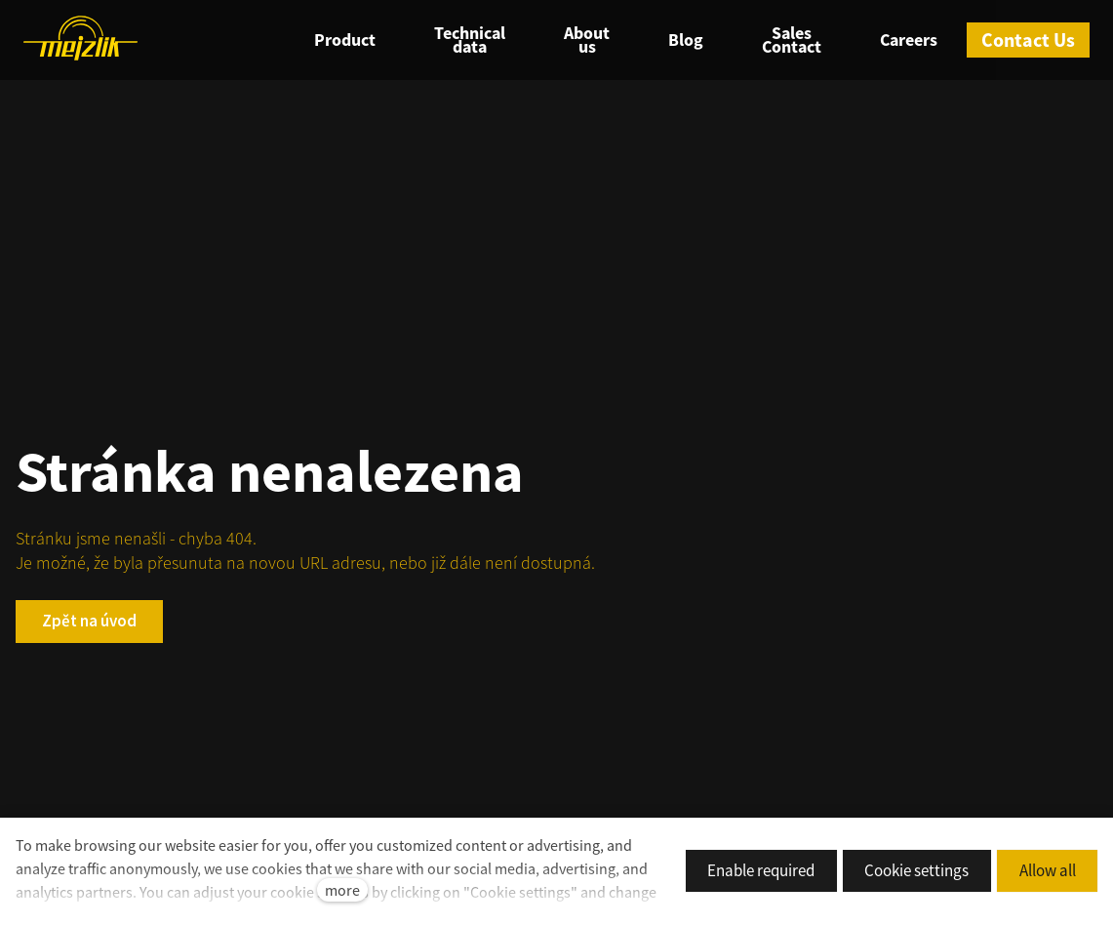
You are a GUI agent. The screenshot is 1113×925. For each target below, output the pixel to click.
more (342, 890)
